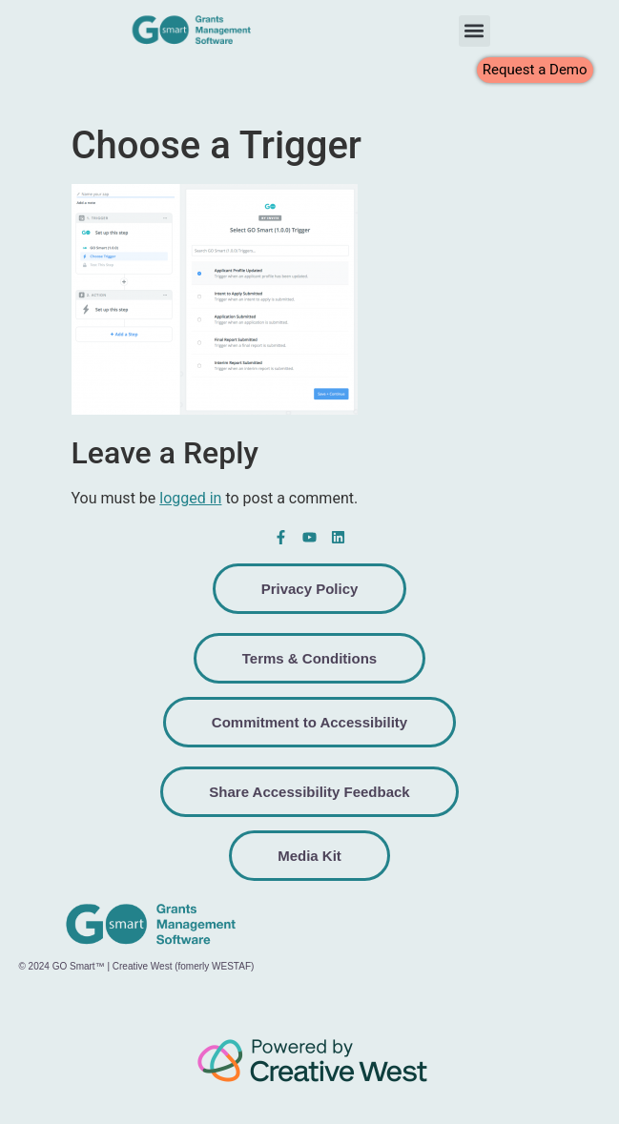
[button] (474, 31)
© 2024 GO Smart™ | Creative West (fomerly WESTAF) (136, 966)
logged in (190, 498)
